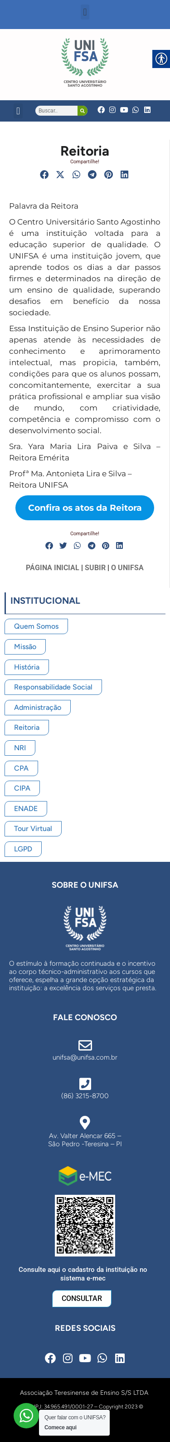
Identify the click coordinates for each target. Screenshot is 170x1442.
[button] (85, 12)
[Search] (82, 111)
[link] (85, 62)
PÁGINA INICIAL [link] (52, 567)
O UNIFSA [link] (127, 567)
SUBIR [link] (95, 567)
